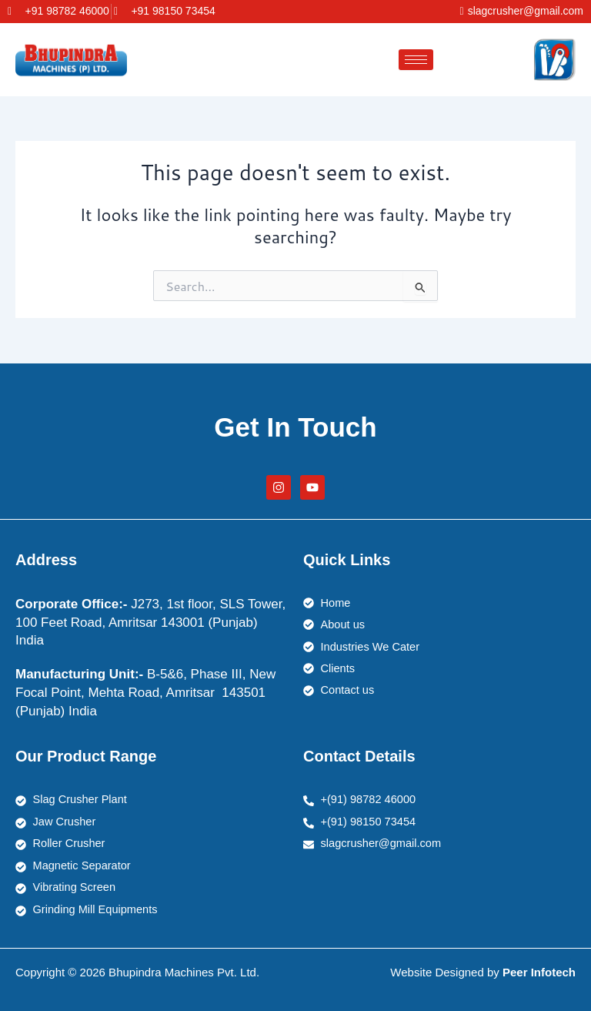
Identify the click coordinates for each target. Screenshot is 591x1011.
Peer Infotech (539, 972)
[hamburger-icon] (416, 59)
